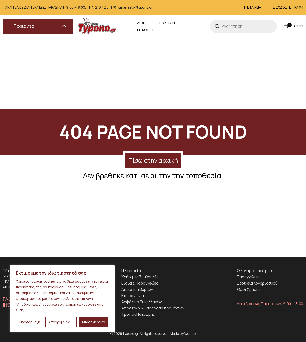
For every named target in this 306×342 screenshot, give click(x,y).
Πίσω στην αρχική (153, 160)
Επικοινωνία (132, 295)
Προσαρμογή (29, 322)
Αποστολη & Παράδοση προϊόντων (152, 308)
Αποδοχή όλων (93, 322)
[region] (62, 298)
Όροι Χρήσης (249, 289)
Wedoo (190, 333)
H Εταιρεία (131, 270)
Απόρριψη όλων (61, 322)
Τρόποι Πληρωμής (138, 314)
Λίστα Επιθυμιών (137, 289)
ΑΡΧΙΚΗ (142, 26)
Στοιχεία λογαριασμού (257, 283)
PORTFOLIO (168, 26)
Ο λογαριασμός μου (254, 270)
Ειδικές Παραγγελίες (139, 283)
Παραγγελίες (248, 277)
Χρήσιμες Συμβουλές (139, 277)
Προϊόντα (39, 26)
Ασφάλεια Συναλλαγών (141, 301)
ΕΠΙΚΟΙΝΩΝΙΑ (198, 26)
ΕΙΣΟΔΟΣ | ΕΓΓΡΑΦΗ (288, 7)
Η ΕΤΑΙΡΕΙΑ (252, 7)
